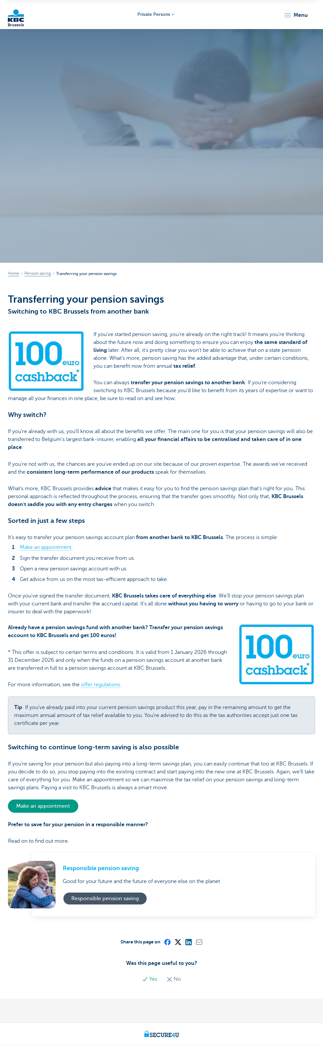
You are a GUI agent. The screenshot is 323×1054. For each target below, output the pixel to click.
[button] (296, 15)
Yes (150, 979)
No (173, 979)
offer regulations (100, 685)
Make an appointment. (46, 547)
